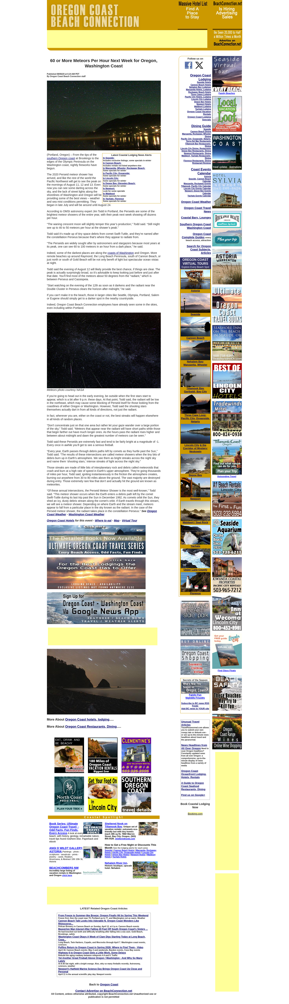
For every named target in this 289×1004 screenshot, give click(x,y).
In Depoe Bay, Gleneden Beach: (119, 183)
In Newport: (109, 188)
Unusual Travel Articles (190, 723)
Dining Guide (201, 126)
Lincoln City (191, 445)
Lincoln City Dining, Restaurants (196, 148)
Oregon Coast (109, 984)
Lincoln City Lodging (201, 99)
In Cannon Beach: (112, 163)
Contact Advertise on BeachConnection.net (103, 990)
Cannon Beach (195, 337)
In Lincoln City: (111, 178)
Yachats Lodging (203, 109)
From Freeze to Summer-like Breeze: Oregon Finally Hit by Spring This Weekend (103, 915)
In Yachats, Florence (113, 198)
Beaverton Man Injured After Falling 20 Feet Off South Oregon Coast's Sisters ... (103, 929)
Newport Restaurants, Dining (197, 153)
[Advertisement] (127, 39)
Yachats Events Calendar (199, 196)
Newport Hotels (203, 104)
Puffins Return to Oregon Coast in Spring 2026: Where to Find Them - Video (100, 947)
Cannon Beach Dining (201, 131)
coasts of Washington (121, 252)
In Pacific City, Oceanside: (116, 173)
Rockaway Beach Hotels (199, 92)
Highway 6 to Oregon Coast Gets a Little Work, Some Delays (92, 952)
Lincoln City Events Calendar (197, 188)
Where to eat (103, 520)
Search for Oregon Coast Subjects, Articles (199, 249)
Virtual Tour (129, 520)
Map (116, 520)
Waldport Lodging (202, 106)
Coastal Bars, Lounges (196, 217)
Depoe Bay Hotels (202, 102)
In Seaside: (108, 158)
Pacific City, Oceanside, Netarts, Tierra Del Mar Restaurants (196, 140)
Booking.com (195, 813)
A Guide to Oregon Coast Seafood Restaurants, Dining (193, 786)
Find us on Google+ (193, 795)
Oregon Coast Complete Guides (196, 235)
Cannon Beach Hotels (201, 85)
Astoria (207, 176)
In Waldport (109, 193)
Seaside (207, 129)
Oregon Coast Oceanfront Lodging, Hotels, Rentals (193, 774)
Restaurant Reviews (201, 163)
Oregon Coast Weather (196, 201)
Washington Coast (199, 227)
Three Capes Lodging (201, 94)
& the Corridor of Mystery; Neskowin (195, 448)
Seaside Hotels (204, 82)
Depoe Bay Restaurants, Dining (196, 151)
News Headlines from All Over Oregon (194, 747)
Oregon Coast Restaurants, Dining (91, 726)
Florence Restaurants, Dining (197, 161)
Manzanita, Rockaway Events (197, 184)
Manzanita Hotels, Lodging (198, 89)
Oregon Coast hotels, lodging (87, 719)
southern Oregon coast (61, 158)
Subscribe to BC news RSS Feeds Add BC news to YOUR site (195, 706)
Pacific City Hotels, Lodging (198, 97)
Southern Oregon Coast (195, 224)
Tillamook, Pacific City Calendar (196, 186)
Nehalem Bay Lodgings (200, 87)
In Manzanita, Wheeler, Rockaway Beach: (124, 168)
